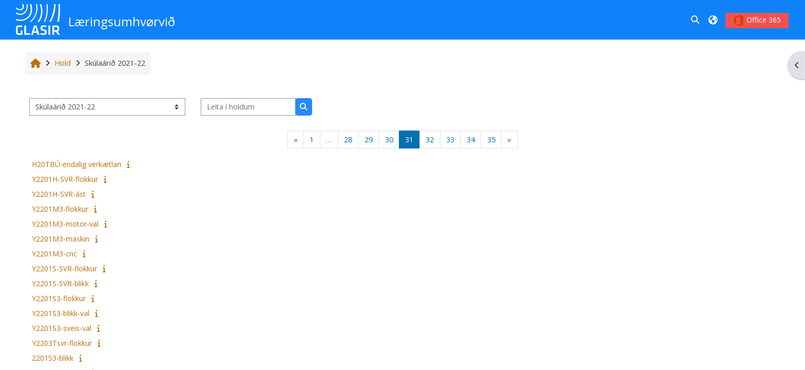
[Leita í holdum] (248, 107)
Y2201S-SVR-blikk (60, 283)
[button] (695, 19)
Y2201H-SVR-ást (59, 194)
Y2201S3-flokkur (59, 298)
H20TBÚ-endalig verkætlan (76, 164)
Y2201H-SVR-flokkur (65, 179)
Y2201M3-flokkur (60, 209)
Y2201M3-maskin (60, 239)
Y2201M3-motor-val (65, 224)
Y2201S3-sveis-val (61, 328)
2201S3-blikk (52, 358)
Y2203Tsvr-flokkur (62, 343)
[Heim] (38, 19)
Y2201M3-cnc (54, 253)
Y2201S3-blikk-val (60, 313)
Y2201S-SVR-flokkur (64, 268)
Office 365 (757, 20)
